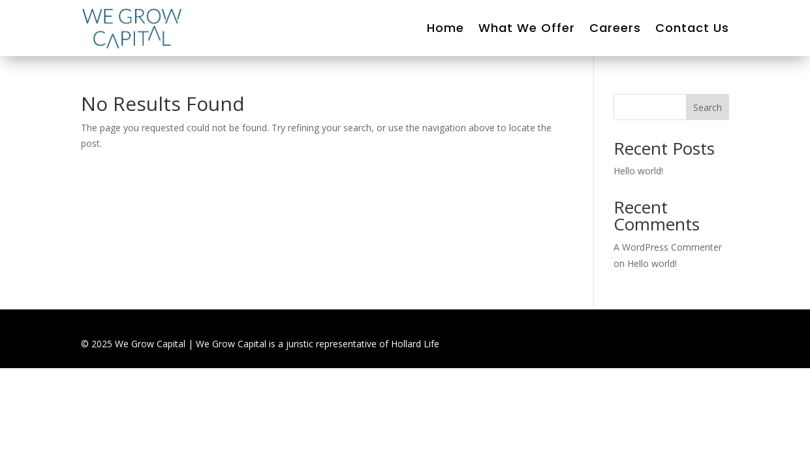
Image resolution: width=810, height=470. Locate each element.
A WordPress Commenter (668, 247)
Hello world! (638, 170)
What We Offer (526, 28)
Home (445, 28)
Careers (615, 28)
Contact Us (692, 28)
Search (707, 107)
